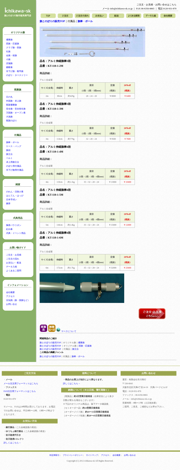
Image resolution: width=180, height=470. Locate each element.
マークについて (66, 331)
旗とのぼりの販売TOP (52, 21)
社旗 (8, 51)
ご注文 (65, 16)
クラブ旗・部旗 (13, 47)
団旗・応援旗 (85, 346)
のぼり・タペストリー (17, 75)
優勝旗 (81, 342)
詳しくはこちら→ (12, 442)
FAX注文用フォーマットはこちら (20, 391)
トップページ (48, 16)
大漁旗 (9, 116)
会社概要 (167, 16)
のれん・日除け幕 (14, 191)
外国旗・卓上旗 (13, 101)
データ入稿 (150, 16)
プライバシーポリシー (73, 455)
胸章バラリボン (13, 225)
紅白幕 (9, 229)
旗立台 (75, 349)
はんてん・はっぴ (14, 195)
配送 (116, 16)
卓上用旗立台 (12, 162)
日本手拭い (11, 199)
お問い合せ (11, 304)
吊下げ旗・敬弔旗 (14, 71)
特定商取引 (54, 455)
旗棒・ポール (85, 21)
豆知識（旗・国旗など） (18, 300)
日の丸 (9, 97)
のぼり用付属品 (13, 166)
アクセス (10, 296)
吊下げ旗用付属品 (14, 170)
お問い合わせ (130, 455)
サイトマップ (92, 455)
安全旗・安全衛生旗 (16, 108)
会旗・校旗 (11, 55)
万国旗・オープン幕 (16, 112)
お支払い (99, 16)
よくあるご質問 (13, 270)
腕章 (8, 203)
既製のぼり (11, 120)
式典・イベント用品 (16, 233)
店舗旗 (9, 63)
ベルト (9, 158)
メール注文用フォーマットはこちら (21, 383)
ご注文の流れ (82, 16)
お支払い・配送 (13, 262)
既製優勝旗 (11, 105)
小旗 (8, 59)
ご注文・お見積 (13, 255)
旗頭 (8, 150)
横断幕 (9, 67)
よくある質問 (133, 16)
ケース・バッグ (13, 146)
